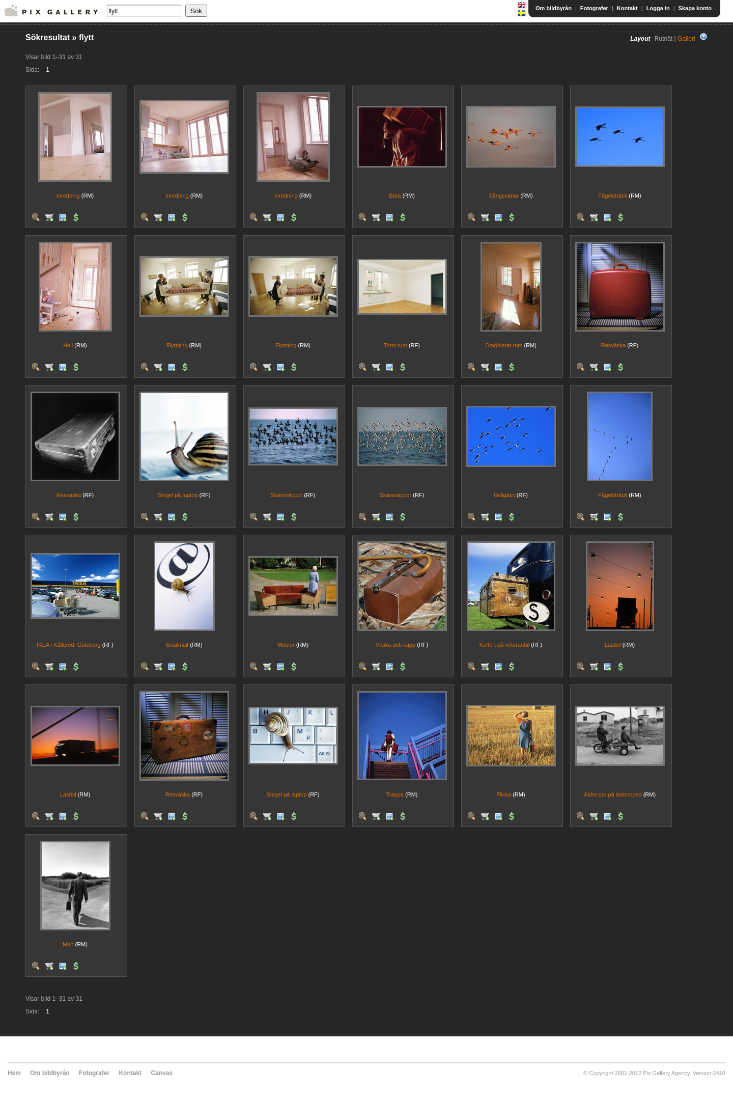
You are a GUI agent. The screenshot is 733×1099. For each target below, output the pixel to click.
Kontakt (627, 8)
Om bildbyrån (553, 8)
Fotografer (594, 8)
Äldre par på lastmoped (613, 794)
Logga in (658, 8)
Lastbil (613, 645)
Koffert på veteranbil (504, 645)
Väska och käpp (395, 645)
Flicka (503, 794)
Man (68, 944)
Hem (14, 1073)
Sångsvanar (504, 196)
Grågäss (504, 495)
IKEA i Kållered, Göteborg (68, 645)
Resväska (613, 345)
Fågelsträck (612, 196)
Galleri (686, 38)
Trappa (395, 794)
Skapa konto (695, 8)
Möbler (286, 645)
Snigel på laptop (178, 495)
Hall (68, 345)
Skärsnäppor (286, 495)
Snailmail (176, 645)
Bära (395, 196)
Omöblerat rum (503, 345)
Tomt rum (395, 345)
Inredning (68, 196)
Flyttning (177, 345)
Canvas (162, 1073)
